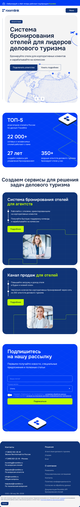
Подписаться (40, 401)
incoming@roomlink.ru (14, 463)
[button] (23, 67)
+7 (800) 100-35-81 (13, 452)
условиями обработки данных (55, 394)
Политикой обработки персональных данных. (52, 499)
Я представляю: (13, 384)
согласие (62, 498)
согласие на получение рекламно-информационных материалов (48, 396)
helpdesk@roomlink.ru (14, 484)
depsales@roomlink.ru (14, 470)
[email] (39, 379)
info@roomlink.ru (12, 477)
